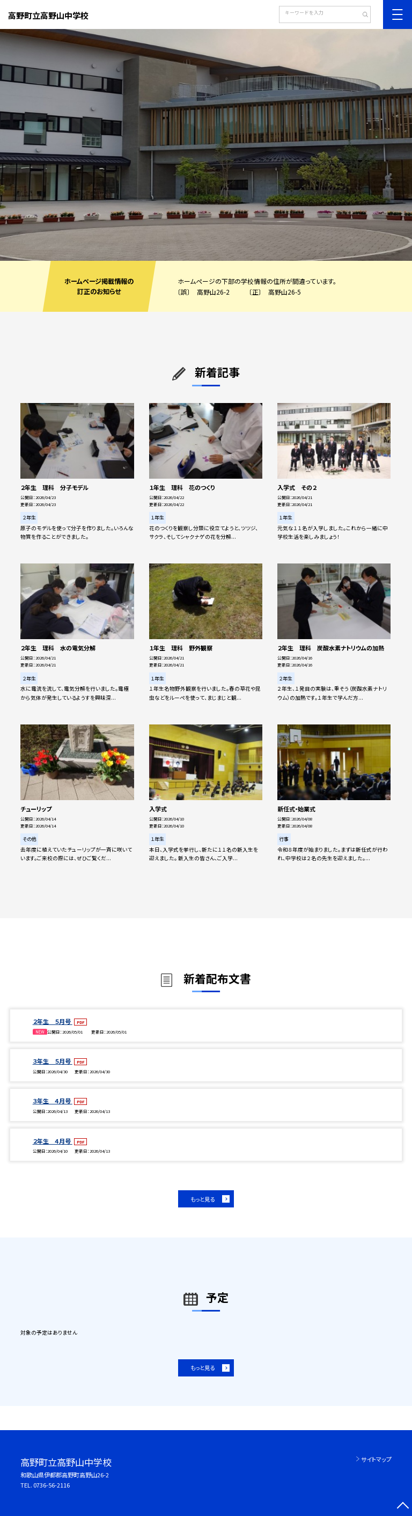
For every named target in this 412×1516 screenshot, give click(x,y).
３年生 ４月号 (52, 1100)
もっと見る (202, 1199)
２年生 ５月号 (52, 1021)
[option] (206, 145)
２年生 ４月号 (52, 1141)
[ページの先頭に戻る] (402, 1506)
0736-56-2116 (51, 1485)
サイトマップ (376, 1459)
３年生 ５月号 (52, 1061)
